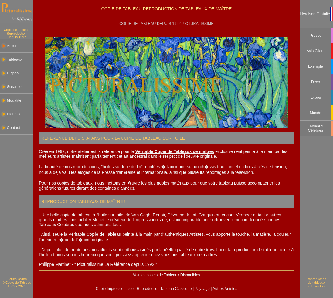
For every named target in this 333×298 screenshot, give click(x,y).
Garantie (14, 87)
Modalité (14, 100)
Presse (315, 35)
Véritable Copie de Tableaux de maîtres (174, 151)
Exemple (315, 66)
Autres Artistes (224, 288)
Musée (315, 113)
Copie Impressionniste (115, 288)
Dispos (13, 73)
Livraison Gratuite (315, 14)
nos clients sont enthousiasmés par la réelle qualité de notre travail (154, 249)
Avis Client (316, 51)
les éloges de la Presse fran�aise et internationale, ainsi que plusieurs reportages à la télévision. (162, 172)
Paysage (203, 288)
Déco (315, 82)
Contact (13, 128)
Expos (315, 97)
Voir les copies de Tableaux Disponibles (166, 275)
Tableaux (14, 59)
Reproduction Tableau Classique (164, 288)
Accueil (13, 46)
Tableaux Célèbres (315, 128)
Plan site (14, 114)
